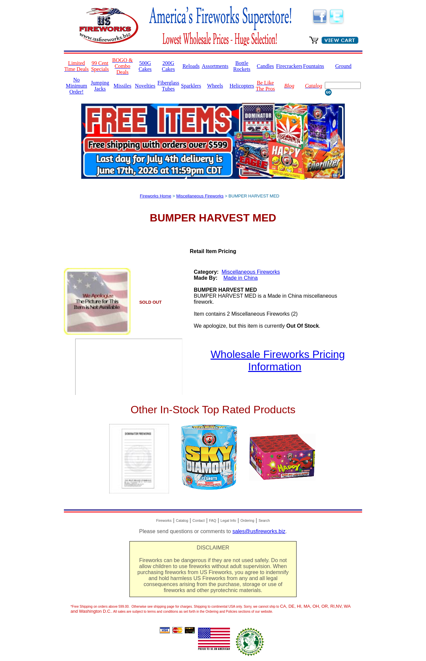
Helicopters (242, 86)
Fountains (313, 66)
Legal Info (228, 520)
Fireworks (163, 520)
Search (264, 520)
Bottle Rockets (242, 66)
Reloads (191, 66)
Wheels (215, 86)
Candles (265, 66)
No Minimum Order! (76, 86)
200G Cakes (168, 66)
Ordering (247, 520)
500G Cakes (144, 66)
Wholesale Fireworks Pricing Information (278, 360)
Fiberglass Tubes (168, 86)
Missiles (122, 86)
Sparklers (191, 86)
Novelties (145, 86)
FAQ (212, 520)
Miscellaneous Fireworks (199, 195)
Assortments (215, 66)
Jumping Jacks (100, 86)
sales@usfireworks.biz (258, 531)
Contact (198, 520)
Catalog (182, 520)
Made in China (240, 278)
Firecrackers (289, 66)
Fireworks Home (155, 195)
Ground (343, 66)
